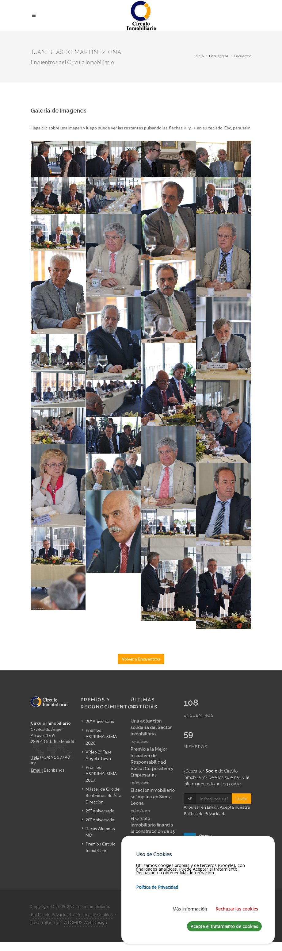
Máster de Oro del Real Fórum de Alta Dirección (103, 795)
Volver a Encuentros (141, 658)
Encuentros (218, 56)
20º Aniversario (100, 819)
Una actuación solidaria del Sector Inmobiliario (151, 727)
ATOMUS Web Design (85, 922)
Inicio (199, 56)
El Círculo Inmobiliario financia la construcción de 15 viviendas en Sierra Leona (153, 831)
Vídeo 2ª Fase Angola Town (99, 755)
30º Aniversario (100, 721)
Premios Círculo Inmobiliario (101, 847)
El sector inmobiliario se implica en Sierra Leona (153, 797)
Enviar (241, 798)
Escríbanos (54, 770)
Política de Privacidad (204, 813)
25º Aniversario (100, 810)
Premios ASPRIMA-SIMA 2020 (101, 736)
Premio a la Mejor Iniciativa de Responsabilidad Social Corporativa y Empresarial (152, 762)
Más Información (189, 943)
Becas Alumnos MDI (100, 832)
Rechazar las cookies (236, 943)
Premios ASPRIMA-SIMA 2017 (101, 774)
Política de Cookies (94, 914)
